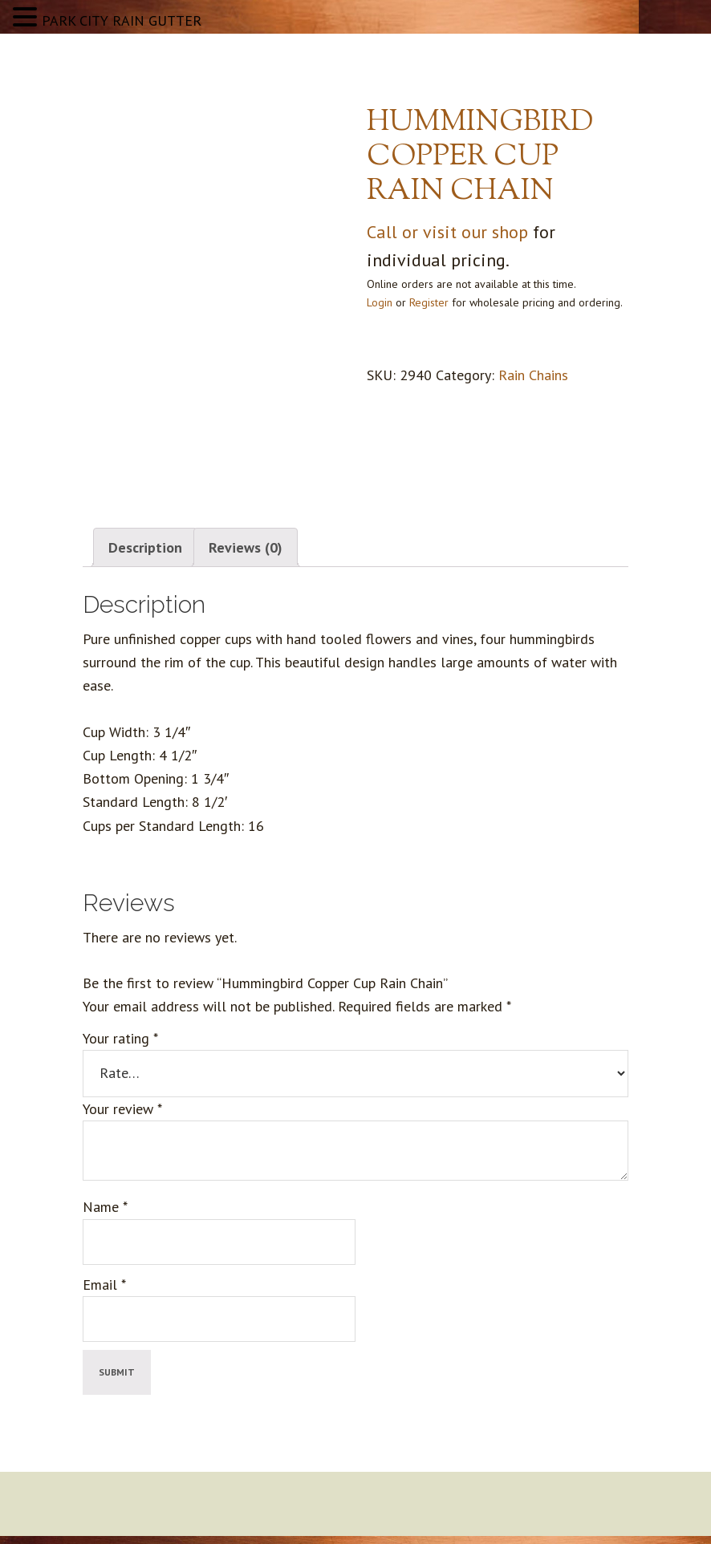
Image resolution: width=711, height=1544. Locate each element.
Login (379, 302)
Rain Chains (533, 375)
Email (104, 1284)
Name (105, 1207)
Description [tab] (145, 547)
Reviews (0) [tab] (245, 547)
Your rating (120, 1038)
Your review (122, 1109)
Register (429, 302)
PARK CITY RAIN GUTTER (121, 20)
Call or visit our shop (447, 232)
